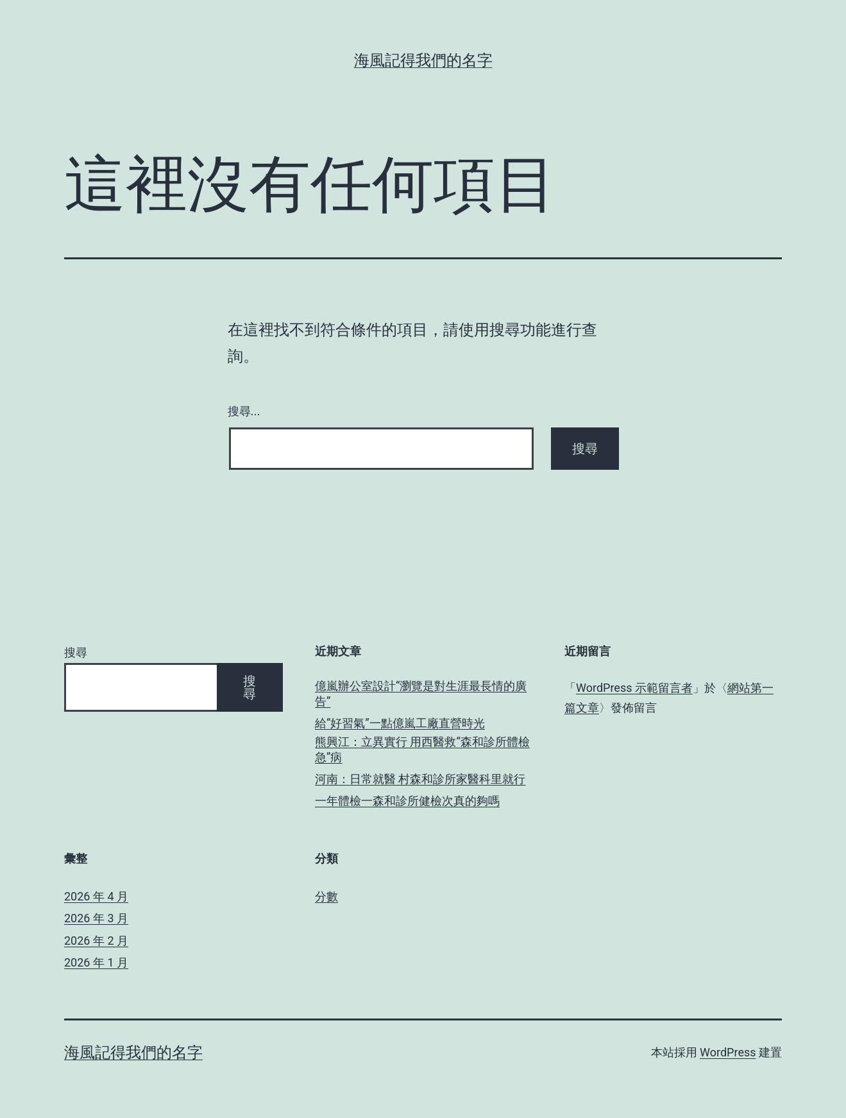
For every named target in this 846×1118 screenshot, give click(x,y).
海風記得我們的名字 (423, 60)
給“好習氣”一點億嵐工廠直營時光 (400, 723)
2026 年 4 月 (96, 896)
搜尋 (75, 652)
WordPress (728, 1052)
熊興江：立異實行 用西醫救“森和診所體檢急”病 (422, 749)
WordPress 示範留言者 (634, 687)
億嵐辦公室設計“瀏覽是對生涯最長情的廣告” (421, 693)
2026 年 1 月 (96, 962)
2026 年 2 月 (96, 940)
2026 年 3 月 (96, 918)
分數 (326, 896)
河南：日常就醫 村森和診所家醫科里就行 (420, 779)
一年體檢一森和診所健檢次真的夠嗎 (407, 800)
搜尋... (244, 411)
